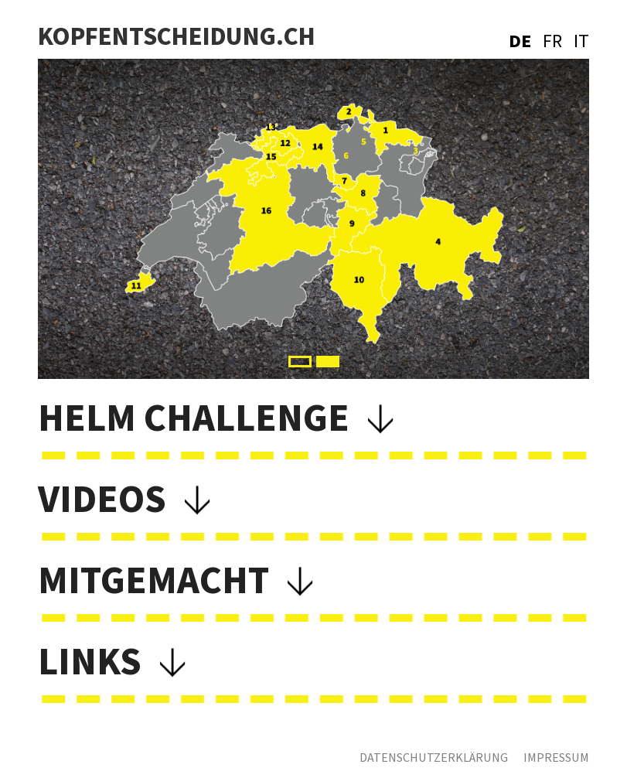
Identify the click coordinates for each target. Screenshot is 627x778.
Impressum (556, 758)
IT (581, 41)
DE (520, 41)
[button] (300, 361)
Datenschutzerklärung (434, 758)
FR (552, 41)
